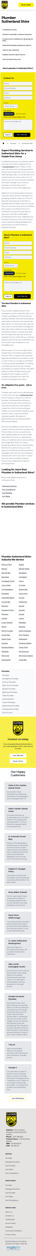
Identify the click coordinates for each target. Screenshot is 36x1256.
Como (21, 581)
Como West (6, 585)
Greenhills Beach (8, 598)
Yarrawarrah (6, 660)
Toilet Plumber (8, 696)
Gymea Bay (6, 602)
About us (8, 1212)
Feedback (9, 1227)
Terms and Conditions (13, 1231)
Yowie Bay (23, 660)
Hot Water (6, 496)
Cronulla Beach (7, 589)
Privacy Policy (10, 1234)
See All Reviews (18, 1098)
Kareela (22, 610)
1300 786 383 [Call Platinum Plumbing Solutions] (22, 135)
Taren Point (23, 647)
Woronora (5, 656)
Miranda (22, 627)
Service (5, 103)
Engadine (5, 594)
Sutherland (23, 639)
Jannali (21, 606)
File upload (7, 110)
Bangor (4, 569)
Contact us (9, 1216)
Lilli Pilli (4, 618)
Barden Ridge (24, 569)
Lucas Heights (7, 623)
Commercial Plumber (10, 709)
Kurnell (21, 614)
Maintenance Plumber (11, 706)
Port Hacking (24, 635)
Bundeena (23, 573)
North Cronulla (7, 631)
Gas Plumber (7, 493)
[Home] (5, 5)
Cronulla (22, 585)
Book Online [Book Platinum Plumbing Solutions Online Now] (26, 5)
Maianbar (22, 623)
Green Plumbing (8, 702)
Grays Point (23, 594)
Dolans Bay (23, 589)
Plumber (5, 675)
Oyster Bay (6, 635)
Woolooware (24, 652)
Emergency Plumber (10, 679)
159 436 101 (15, 1146)
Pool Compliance (8, 489)
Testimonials (10, 1219)
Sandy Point (6, 639)
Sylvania (5, 643)
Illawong (5, 606)
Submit (8, 135)
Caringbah (23, 577)
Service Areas (7, 712)
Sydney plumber (26, 395)
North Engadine (25, 631)
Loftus (21, 618)
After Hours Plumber (10, 685)
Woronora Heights (26, 656)
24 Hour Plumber (9, 682)
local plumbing (8, 167)
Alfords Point (7, 565)
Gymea (21, 598)
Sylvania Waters (8, 647)
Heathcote (23, 602)
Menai (4, 627)
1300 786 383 (18, 1137)
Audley (21, 565)
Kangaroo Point (8, 610)
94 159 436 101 (16, 1143)
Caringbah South (8, 581)
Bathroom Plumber (9, 692)
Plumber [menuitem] (8, 1158)
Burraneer (5, 577)
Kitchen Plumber (8, 689)
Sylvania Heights (25, 643)
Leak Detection (8, 699)
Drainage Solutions (9, 486)
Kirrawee (5, 614)
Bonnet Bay (6, 573)
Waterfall (5, 652)
